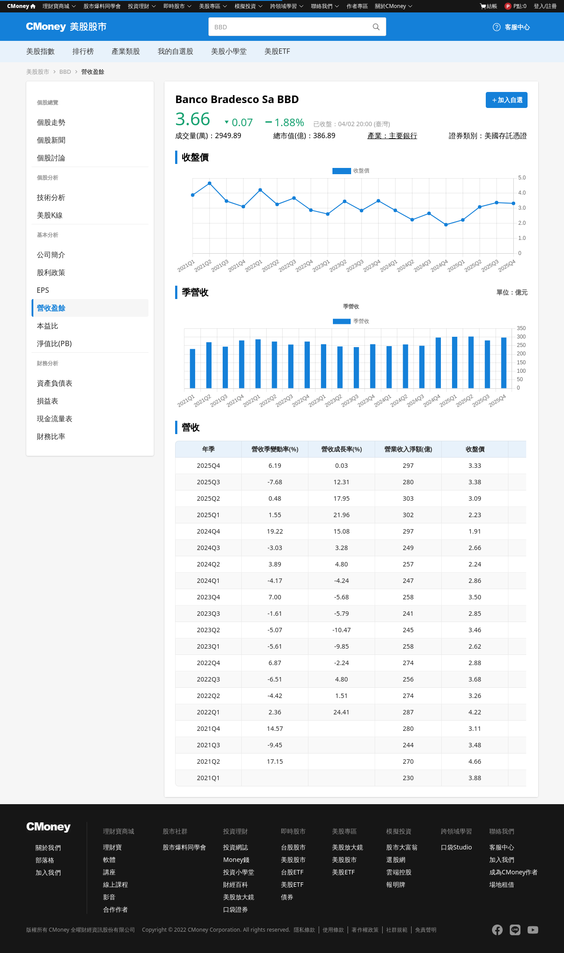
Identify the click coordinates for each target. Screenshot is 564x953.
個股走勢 (51, 122)
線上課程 (115, 884)
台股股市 (293, 847)
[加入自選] (507, 100)
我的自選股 (175, 51)
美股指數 (40, 51)
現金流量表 (55, 418)
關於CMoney (390, 6)
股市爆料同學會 (102, 6)
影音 (109, 897)
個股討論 (51, 158)
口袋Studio (456, 847)
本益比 (48, 326)
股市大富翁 (401, 847)
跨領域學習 (283, 6)
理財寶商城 (56, 6)
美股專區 (209, 6)
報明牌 (395, 884)
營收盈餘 (92, 72)
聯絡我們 (321, 6)
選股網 (395, 859)
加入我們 (48, 872)
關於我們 (48, 847)
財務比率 (51, 436)
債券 (287, 897)
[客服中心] (511, 27)
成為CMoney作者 (513, 872)
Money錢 (236, 859)
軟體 (109, 859)
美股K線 (50, 215)
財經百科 (235, 884)
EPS (43, 290)
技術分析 (51, 197)
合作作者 (115, 909)
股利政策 (51, 272)
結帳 (488, 6)
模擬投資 (245, 6)
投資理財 (138, 6)
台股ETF (292, 872)
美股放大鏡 (238, 897)
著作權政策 (365, 929)
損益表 (48, 401)
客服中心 (501, 847)
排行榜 (83, 51)
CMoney (21, 6)
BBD (65, 72)
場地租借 (501, 884)
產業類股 (126, 51)
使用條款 (333, 929)
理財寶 (112, 847)
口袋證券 (235, 909)
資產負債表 (55, 383)
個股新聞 (51, 140)
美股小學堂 (229, 51)
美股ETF (277, 51)
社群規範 (397, 929)
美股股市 (37, 72)
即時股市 (174, 6)
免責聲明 (425, 929)
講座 (109, 872)
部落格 (45, 860)
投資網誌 (235, 847)
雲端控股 (398, 872)
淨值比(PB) (54, 343)
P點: (515, 6)
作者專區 (357, 6)
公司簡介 (51, 254)
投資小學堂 (238, 872)
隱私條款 (304, 929)
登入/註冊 (545, 6)
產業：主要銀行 (392, 135)
